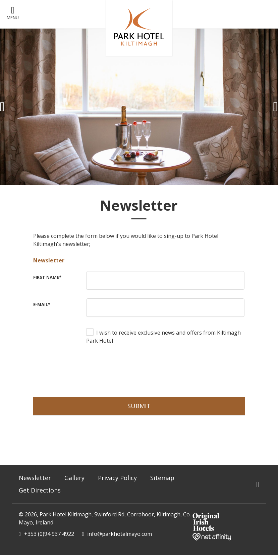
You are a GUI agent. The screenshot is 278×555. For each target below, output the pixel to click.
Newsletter (48, 260)
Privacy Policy (117, 478)
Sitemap (162, 478)
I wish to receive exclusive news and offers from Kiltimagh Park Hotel (163, 336)
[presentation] (137, 370)
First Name (47, 277)
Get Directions (40, 490)
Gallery (74, 478)
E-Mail (41, 304)
